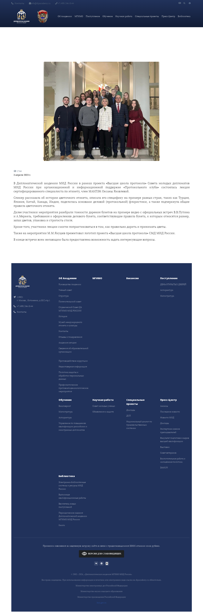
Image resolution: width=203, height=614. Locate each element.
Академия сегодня (67, 342)
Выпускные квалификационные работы (72, 496)
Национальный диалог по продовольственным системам (139, 425)
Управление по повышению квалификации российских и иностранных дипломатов (73, 426)
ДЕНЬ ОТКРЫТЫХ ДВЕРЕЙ (173, 284)
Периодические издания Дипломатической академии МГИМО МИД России (73, 516)
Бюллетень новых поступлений (67, 505)
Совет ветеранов (168, 452)
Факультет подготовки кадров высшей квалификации (174, 439)
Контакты (17, 3)
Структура (64, 295)
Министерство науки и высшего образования (101, 591)
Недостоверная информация (73, 366)
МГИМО (79, 16)
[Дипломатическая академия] (21, 16)
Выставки (165, 447)
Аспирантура (166, 290)
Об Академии (65, 16)
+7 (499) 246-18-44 (64, 3)
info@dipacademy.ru (39, 3)
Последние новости (170, 411)
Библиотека (184, 16)
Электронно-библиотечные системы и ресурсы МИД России (72, 485)
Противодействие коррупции (73, 360)
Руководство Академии (70, 284)
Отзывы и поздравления (70, 336)
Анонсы (164, 406)
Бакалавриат (65, 406)
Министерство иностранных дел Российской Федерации (102, 585)
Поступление (93, 16)
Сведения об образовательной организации (73, 350)
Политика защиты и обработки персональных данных (71, 375)
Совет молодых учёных (103, 406)
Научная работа (123, 16)
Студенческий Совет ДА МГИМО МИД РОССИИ (70, 309)
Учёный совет (65, 290)
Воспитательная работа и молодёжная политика (172, 460)
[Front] (22, 281)
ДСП (128, 415)
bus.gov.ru (101, 602)
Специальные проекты (147, 16)
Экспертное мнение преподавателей (170, 430)
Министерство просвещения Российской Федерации (101, 597)
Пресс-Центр (168, 16)
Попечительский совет (70, 301)
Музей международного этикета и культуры (70, 324)
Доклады (130, 410)
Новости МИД (167, 417)
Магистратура (167, 295)
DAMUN (164, 467)
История (63, 316)
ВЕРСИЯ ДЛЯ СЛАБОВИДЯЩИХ (101, 553)
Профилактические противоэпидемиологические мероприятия (73, 388)
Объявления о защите (103, 411)
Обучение (107, 16)
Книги (62, 525)
